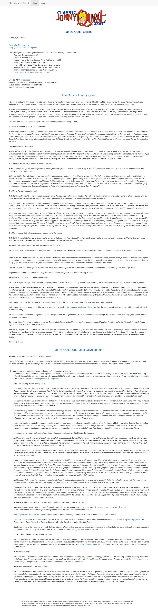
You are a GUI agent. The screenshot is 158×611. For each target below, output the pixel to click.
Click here (12, 122)
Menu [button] (44, 3)
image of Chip (131, 376)
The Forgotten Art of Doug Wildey (26, 72)
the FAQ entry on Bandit (88, 544)
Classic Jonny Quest (19, 3)
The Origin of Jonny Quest (19, 45)
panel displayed (132, 520)
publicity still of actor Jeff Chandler (33, 515)
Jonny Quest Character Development (23, 48)
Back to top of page (16, 342)
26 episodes (25, 80)
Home (35, 3)
